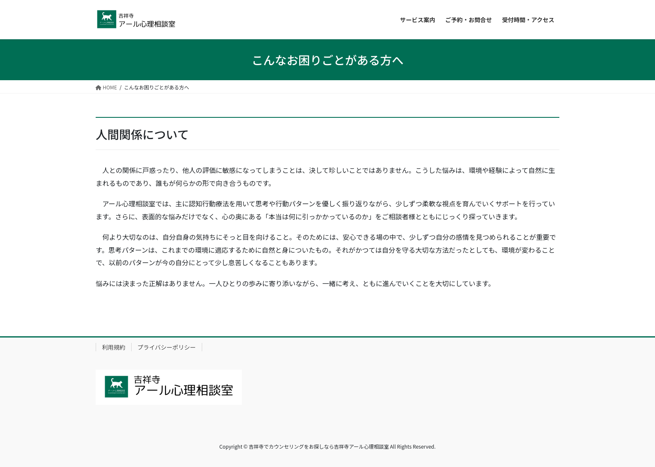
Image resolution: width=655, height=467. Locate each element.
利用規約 (113, 347)
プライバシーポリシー (166, 347)
